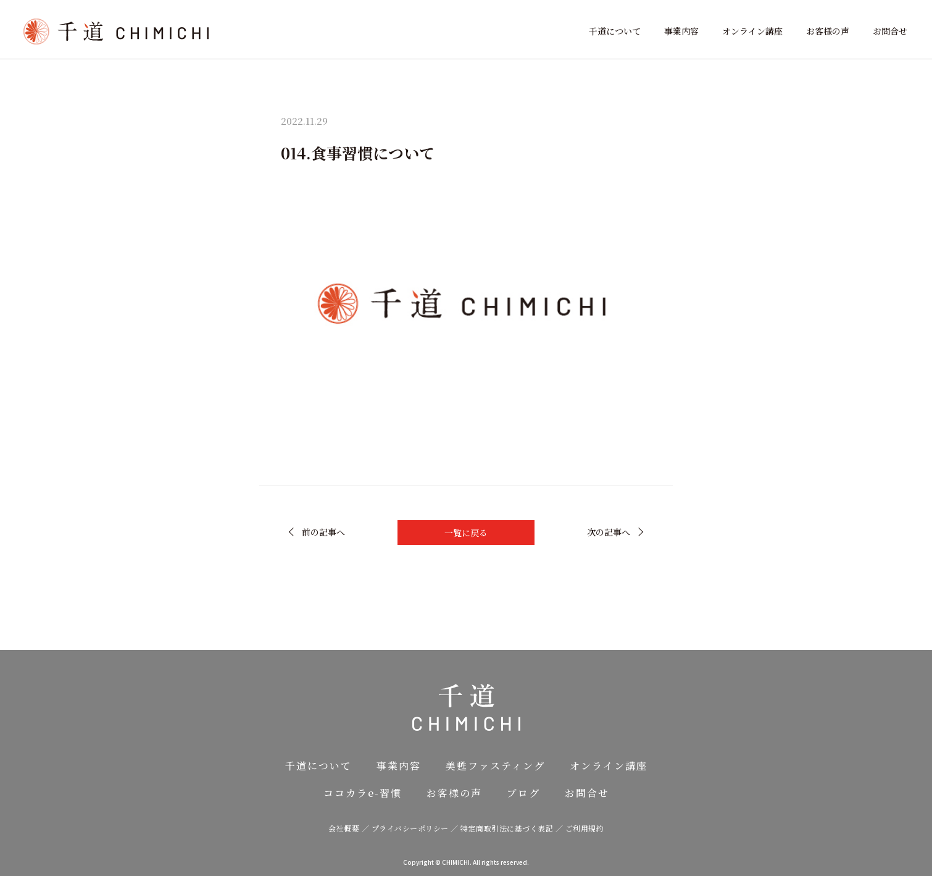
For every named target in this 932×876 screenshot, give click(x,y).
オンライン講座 (752, 31)
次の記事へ (608, 532)
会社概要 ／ (350, 828)
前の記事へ (323, 532)
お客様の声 (827, 31)
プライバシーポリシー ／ (416, 828)
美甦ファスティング (495, 766)
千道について (615, 31)
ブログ (523, 793)
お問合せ (890, 31)
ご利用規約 (584, 828)
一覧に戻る (466, 532)
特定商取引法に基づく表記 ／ (512, 828)
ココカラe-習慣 (362, 793)
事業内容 (681, 31)
